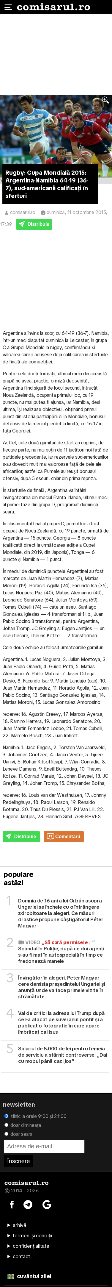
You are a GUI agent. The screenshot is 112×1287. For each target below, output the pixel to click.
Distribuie (34, 224)
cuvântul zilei (29, 1276)
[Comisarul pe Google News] (47, 1204)
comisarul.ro (22, 212)
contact (21, 1256)
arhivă (19, 1225)
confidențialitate (31, 1246)
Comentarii (63, 837)
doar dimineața (22, 1125)
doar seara (18, 1134)
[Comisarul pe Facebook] (11, 1204)
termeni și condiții (32, 1235)
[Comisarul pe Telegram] (27, 1204)
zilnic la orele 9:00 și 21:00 (35, 1116)
